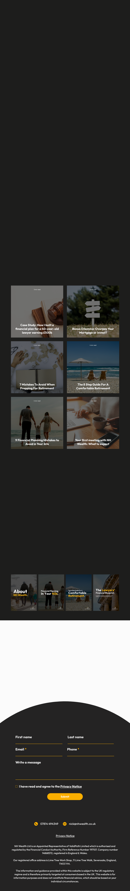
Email (19, 749)
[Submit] (65, 796)
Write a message (28, 762)
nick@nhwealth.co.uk (82, 824)
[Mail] (36, 824)
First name (23, 737)
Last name (76, 737)
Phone (72, 749)
